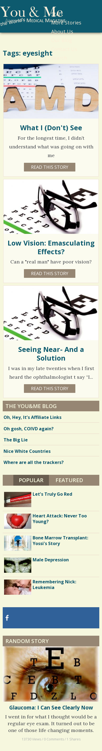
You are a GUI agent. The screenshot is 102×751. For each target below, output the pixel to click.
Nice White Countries (27, 451)
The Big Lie (16, 440)
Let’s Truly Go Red (52, 494)
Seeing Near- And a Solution (51, 353)
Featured (69, 480)
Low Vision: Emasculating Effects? (51, 247)
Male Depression (51, 560)
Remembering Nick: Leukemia (54, 584)
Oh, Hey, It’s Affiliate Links (32, 417)
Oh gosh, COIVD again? (29, 429)
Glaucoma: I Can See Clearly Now (51, 707)
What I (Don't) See (51, 127)
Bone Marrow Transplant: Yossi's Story (60, 540)
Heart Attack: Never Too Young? (60, 518)
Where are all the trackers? (34, 462)
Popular (31, 480)
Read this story (49, 167)
